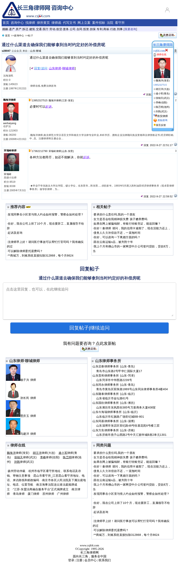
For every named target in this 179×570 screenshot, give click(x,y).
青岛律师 (19, 493)
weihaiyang (9, 123)
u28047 (6, 50)
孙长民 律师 (22, 398)
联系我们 (105, 560)
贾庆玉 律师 (22, 415)
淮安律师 (162, 116)
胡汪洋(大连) (163, 89)
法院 (110, 22)
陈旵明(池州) (163, 107)
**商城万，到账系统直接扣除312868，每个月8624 (40, 255)
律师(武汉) (25, 457)
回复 (147, 94)
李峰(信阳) (161, 102)
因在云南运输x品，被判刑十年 (113, 242)
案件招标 (98, 22)
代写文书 (69, 22)
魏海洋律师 (9, 99)
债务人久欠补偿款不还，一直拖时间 (117, 232)
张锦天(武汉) (163, 98)
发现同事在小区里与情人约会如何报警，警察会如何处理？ (46, 214)
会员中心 (90, 560)
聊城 (38, 50)
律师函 (56, 22)
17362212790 (39, 151)
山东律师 (55, 68)
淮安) (71, 100)
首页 (6, 22)
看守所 (120, 22)
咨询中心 (17, 22)
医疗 (46, 29)
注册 (79, 560)
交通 (39, 29)
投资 (86, 29)
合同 (79, 29)
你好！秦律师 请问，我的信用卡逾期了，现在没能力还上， (132, 228)
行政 (113, 29)
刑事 (120, 29)
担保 (93, 29)
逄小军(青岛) (163, 93)
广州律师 (63, 493)
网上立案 (84, 22)
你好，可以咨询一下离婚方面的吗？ (117, 237)
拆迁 (25, 29)
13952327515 (39, 100)
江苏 (64, 100)
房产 (19, 29)
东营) (71, 151)
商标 (106, 29)
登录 (71, 560)
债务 (66, 29)
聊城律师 (68, 68)
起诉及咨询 (15, 232)
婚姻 (5, 29)
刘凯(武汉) (161, 111)
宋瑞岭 (7, 174)
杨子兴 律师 (22, 379)
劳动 (52, 29)
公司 (73, 29)
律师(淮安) (18, 452)
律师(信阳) (50, 457)
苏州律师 (48, 493)
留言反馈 (161, 125)
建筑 (32, 29)
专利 (100, 29)
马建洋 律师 (22, 433)
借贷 (59, 29)
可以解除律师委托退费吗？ (25, 251)
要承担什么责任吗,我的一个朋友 (114, 214)
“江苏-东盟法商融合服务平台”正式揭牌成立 (41, 489)
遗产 (12, 29)
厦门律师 (33, 493)
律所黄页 (43, 22)
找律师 (30, 22)
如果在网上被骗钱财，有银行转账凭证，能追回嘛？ (127, 223)
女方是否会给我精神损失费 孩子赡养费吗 (120, 219)
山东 (32, 50)
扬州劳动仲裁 (16, 471)
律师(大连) (44, 452)
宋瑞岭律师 (10, 150)
